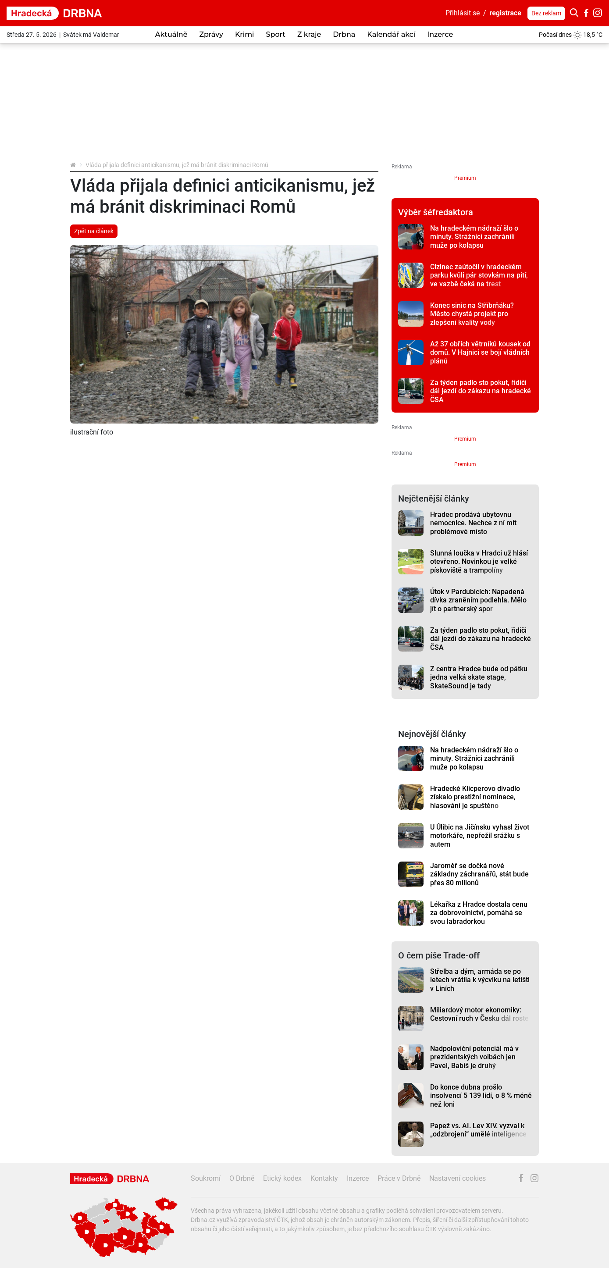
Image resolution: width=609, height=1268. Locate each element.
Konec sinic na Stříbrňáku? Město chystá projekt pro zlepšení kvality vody (472, 314)
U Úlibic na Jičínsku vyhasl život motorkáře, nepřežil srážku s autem (479, 835)
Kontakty (324, 1178)
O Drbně (241, 1178)
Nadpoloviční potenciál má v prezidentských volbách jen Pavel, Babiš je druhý (474, 1057)
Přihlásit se (462, 13)
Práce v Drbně (399, 1178)
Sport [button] (275, 34)
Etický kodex (282, 1178)
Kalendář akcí (391, 34)
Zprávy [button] (211, 34)
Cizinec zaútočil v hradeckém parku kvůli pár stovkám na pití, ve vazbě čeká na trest (479, 275)
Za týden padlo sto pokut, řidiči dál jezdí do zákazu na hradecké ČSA (480, 391)
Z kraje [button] (309, 34)
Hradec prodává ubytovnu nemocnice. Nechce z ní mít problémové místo (473, 523)
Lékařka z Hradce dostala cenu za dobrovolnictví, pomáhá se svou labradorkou (478, 913)
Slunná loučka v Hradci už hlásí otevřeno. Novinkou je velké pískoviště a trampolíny (479, 561)
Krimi (244, 34)
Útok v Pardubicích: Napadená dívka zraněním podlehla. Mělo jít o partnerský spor (478, 600)
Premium (465, 178)
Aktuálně (171, 34)
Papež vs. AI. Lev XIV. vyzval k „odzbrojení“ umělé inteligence (478, 1130)
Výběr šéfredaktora (435, 212)
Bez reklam (546, 13)
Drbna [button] (344, 34)
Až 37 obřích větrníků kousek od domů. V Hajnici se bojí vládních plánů (480, 352)
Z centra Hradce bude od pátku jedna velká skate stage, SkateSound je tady (478, 677)
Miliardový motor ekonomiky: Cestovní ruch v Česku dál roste (479, 1014)
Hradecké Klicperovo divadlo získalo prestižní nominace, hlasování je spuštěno (475, 797)
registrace (506, 13)
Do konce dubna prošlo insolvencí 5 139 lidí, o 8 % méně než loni (481, 1095)
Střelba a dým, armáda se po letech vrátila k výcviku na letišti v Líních (480, 980)
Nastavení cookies (457, 1178)
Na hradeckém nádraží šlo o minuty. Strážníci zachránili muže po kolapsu (474, 236)
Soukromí (206, 1178)
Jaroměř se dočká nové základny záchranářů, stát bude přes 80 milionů (479, 874)
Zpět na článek (94, 231)
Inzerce (440, 34)
